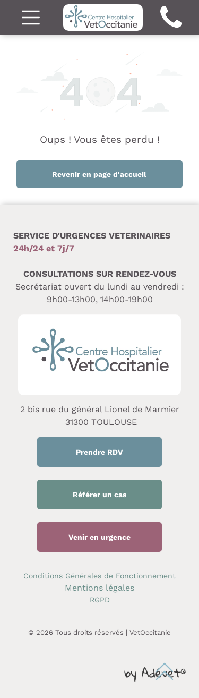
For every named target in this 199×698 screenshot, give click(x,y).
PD (105, 599)
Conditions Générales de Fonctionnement (99, 576)
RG (95, 599)
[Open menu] (31, 17)
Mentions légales (99, 588)
